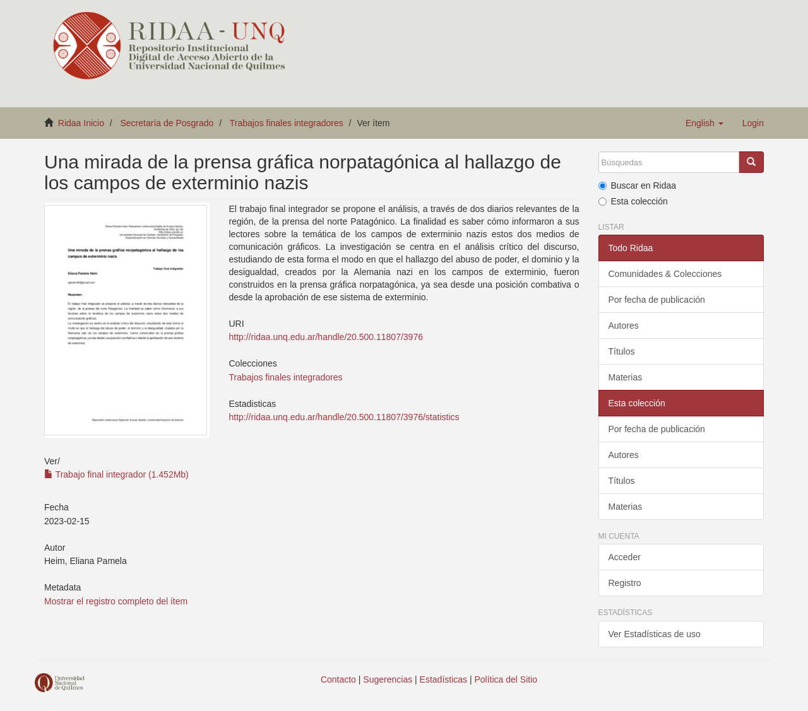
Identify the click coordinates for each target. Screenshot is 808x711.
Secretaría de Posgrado (167, 123)
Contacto (338, 679)
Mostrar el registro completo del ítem (115, 601)
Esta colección (633, 201)
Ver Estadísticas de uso (655, 634)
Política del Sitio (506, 679)
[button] (704, 123)
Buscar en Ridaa (637, 185)
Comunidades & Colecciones (665, 274)
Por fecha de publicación (657, 300)
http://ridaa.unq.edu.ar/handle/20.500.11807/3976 (325, 337)
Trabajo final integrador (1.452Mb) (116, 474)
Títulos (622, 351)
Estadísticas (443, 679)
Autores (624, 325)
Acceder (625, 557)
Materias (626, 377)
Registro (625, 583)
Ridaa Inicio (81, 123)
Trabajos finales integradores (286, 123)
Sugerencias (387, 679)
